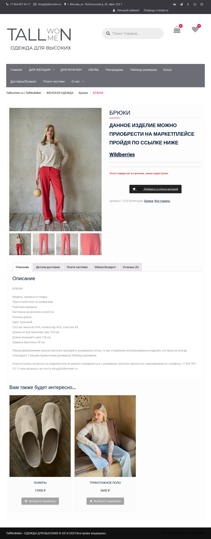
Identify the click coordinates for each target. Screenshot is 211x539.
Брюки (83, 92)
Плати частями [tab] (77, 267)
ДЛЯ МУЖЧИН (71, 69)
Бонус (167, 69)
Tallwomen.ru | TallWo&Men (23, 92)
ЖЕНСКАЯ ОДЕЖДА (60, 92)
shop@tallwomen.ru (49, 4)
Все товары (162, 201)
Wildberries (122, 154)
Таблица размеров (143, 69)
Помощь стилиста (156, 10)
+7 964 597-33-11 (20, 4)
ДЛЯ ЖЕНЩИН (39, 69)
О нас (76, 81)
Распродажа (114, 69)
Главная (16, 69)
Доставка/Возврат (23, 81)
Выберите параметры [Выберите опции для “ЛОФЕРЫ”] (42, 501)
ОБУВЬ (93, 69)
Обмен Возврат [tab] (105, 267)
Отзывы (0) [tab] (131, 267)
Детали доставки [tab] (48, 267)
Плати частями (54, 81)
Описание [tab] (22, 267)
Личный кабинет (128, 10)
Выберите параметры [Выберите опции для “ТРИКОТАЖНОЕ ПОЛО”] (107, 501)
